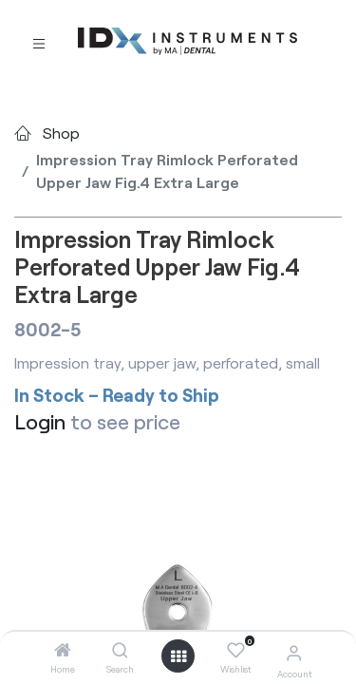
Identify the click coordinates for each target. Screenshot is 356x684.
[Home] (62, 650)
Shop (61, 133)
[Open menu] (178, 656)
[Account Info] (294, 652)
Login (40, 421)
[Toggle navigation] (38, 42)
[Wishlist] (236, 650)
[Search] (120, 650)
